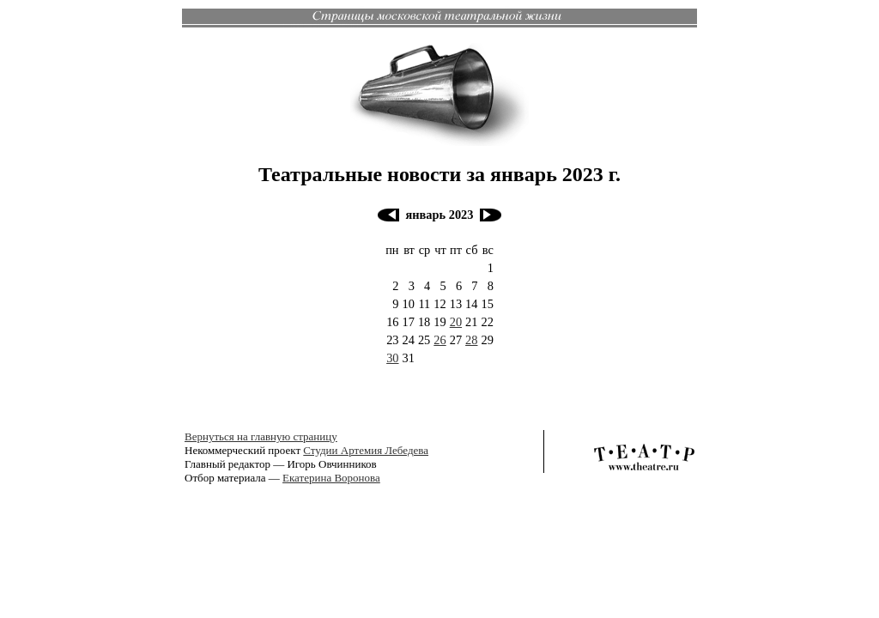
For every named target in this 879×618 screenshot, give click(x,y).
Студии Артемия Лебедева (365, 450)
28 (471, 340)
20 (456, 322)
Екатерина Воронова (331, 477)
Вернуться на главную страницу (261, 436)
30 (392, 358)
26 (439, 340)
